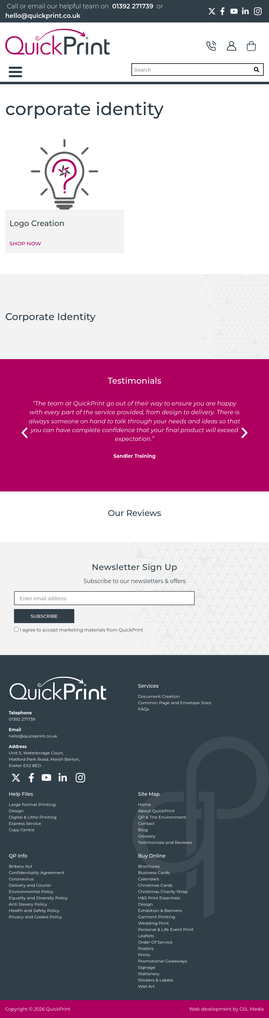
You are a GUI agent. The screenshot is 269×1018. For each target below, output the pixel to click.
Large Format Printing (32, 804)
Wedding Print (153, 923)
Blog (143, 829)
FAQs (143, 709)
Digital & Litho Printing (32, 817)
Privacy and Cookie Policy (35, 916)
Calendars (148, 878)
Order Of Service (155, 942)
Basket (252, 46)
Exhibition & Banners (160, 910)
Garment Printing (156, 916)
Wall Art (146, 986)
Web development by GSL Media (226, 1009)
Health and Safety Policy (34, 910)
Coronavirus (21, 878)
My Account (231, 46)
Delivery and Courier (30, 885)
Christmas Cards (155, 885)
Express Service (25, 823)
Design (16, 810)
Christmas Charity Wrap (163, 891)
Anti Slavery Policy (28, 904)
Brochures (149, 866)
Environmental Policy (31, 891)
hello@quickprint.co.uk (43, 16)
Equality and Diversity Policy (38, 897)
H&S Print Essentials (159, 897)
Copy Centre (22, 829)
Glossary (147, 836)
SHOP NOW (25, 243)
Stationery (148, 973)
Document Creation (159, 696)
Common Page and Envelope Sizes (174, 702)
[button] (25, 433)
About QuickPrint (156, 810)
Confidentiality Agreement (36, 872)
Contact (211, 46)
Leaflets (146, 935)
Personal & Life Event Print (165, 929)
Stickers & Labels (155, 980)
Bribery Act (20, 866)
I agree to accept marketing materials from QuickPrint (81, 630)
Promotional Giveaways (162, 961)
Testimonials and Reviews (165, 842)
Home (144, 804)
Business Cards (154, 872)
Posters (145, 948)
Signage (147, 967)
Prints (144, 954)
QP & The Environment (162, 817)
